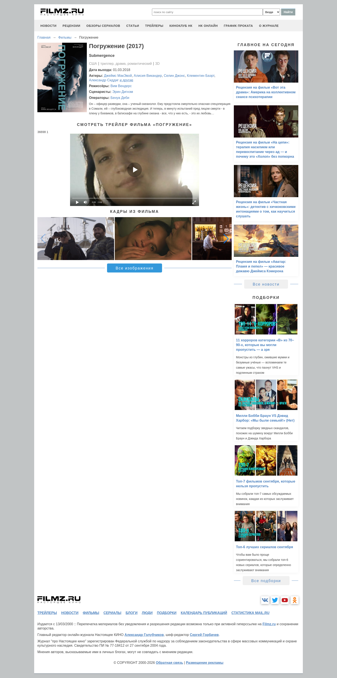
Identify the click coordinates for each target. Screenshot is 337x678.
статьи (132, 25)
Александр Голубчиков (144, 635)
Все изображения (134, 268)
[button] (226, 238)
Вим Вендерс (121, 86)
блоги (131, 613)
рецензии (71, 25)
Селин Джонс (174, 75)
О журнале (269, 25)
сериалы (112, 613)
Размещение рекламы (205, 662)
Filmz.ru (269, 624)
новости (48, 25)
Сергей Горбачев (204, 635)
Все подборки (266, 581)
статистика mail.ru (250, 613)
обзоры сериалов (103, 25)
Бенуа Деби (119, 98)
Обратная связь (169, 662)
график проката (238, 25)
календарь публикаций (204, 613)
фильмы (91, 613)
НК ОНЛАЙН (208, 25)
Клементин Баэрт (200, 75)
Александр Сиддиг (104, 80)
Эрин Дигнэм (122, 92)
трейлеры (154, 25)
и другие (126, 80)
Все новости (266, 284)
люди (147, 613)
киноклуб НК (180, 25)
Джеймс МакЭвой (118, 75)
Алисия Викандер (148, 75)
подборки (166, 613)
